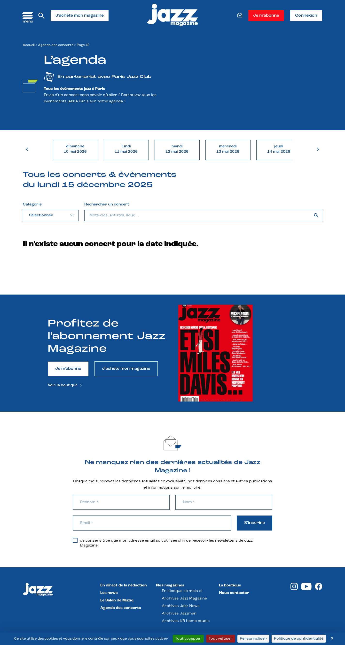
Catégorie (32, 204)
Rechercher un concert (106, 204)
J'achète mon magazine (79, 15)
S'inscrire (254, 523)
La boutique (230, 585)
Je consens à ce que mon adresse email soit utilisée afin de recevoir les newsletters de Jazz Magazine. (163, 542)
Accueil (29, 45)
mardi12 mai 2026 (176, 149)
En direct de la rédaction (123, 585)
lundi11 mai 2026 (126, 149)
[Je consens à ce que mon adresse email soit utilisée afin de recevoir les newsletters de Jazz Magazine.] (75, 540)
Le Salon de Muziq (116, 600)
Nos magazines (170, 585)
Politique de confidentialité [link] (298, 639)
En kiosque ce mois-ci (182, 591)
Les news (109, 593)
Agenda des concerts (55, 45)
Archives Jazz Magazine (184, 598)
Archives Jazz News (181, 606)
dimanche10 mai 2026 (75, 149)
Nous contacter (234, 593)
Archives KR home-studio (186, 621)
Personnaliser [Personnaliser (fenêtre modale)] (253, 639)
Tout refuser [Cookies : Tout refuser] (221, 639)
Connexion (306, 15)
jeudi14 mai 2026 (278, 149)
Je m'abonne (266, 15)
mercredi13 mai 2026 (227, 149)
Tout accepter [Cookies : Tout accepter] (188, 639)
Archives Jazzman (179, 613)
